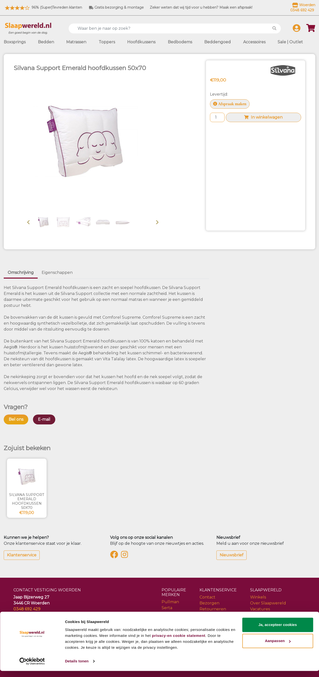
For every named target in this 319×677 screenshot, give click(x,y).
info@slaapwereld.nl (33, 615)
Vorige (28, 222)
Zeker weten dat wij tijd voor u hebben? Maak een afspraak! (201, 7)
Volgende (157, 222)
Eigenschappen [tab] (57, 272)
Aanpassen (278, 647)
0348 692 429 (26, 609)
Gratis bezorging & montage (116, 7)
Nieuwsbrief (231, 555)
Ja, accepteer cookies (277, 631)
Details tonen (76, 667)
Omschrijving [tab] (21, 272)
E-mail (44, 419)
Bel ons (16, 419)
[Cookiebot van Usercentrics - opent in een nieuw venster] (32, 667)
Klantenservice (21, 555)
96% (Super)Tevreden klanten (43, 7)
